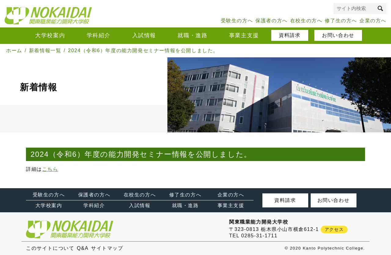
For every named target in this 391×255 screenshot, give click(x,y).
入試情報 (144, 35)
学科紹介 (99, 35)
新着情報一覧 (45, 50)
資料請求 (289, 35)
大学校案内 (50, 35)
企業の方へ (373, 20)
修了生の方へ (341, 20)
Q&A (83, 248)
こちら (50, 169)
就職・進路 (192, 35)
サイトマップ (107, 248)
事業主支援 (244, 35)
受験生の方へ (237, 20)
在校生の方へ (306, 20)
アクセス (334, 229)
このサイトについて (50, 248)
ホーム (14, 50)
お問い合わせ (338, 35)
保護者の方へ (271, 20)
